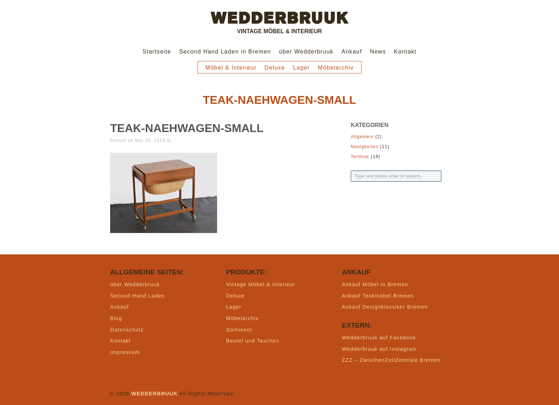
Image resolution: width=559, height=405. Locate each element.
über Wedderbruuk (306, 52)
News (378, 52)
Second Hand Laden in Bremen (225, 52)
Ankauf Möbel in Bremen (375, 284)
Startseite (157, 52)
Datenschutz (127, 330)
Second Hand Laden (137, 296)
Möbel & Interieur (231, 68)
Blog (116, 318)
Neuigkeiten (364, 146)
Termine (360, 156)
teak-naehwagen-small (186, 128)
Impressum (125, 352)
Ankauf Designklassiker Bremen (385, 307)
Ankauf (352, 52)
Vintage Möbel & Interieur (260, 284)
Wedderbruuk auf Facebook (379, 337)
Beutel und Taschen (252, 341)
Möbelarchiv (336, 68)
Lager (301, 68)
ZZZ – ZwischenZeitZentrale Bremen (391, 360)
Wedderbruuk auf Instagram (379, 349)
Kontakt (405, 52)
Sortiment (239, 330)
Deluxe (275, 68)
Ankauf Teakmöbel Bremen (378, 296)
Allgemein (362, 136)
